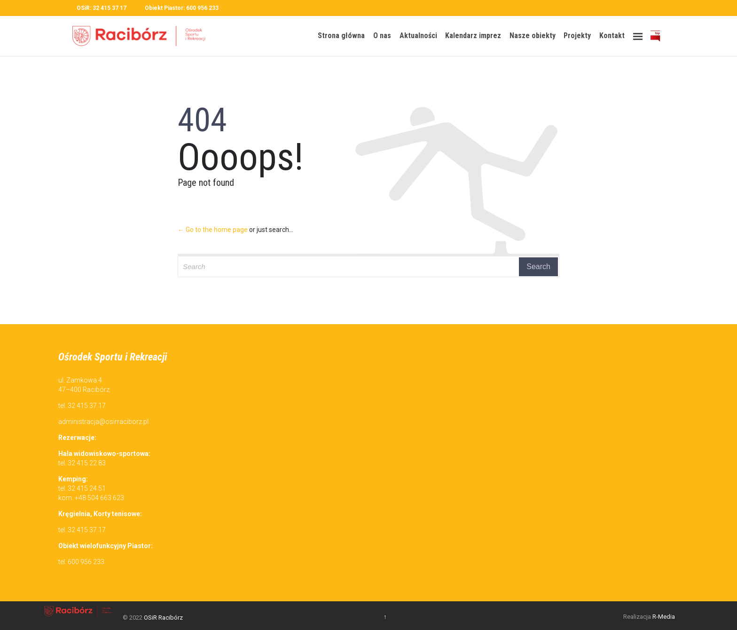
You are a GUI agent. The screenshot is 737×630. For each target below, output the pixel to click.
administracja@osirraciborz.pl (103, 421)
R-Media (663, 616)
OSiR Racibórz (163, 617)
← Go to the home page (213, 229)
